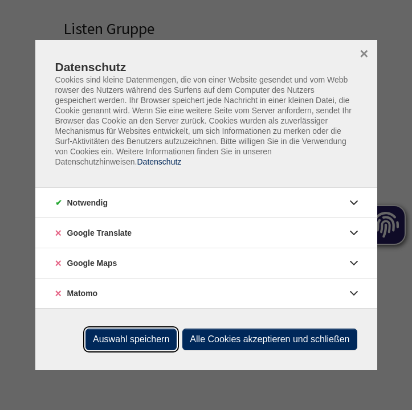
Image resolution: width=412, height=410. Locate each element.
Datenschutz (159, 161)
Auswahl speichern (131, 339)
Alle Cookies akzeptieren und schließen (269, 339)
